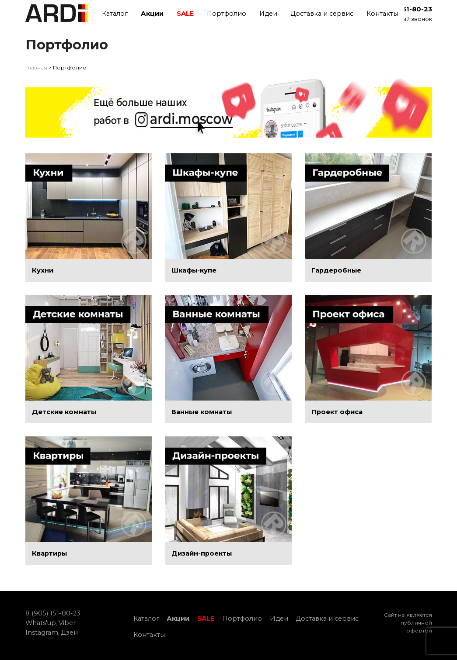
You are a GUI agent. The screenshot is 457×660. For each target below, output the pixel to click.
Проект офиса (337, 412)
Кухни (42, 270)
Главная (36, 67)
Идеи (268, 13)
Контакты (382, 13)
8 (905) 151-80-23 (52, 613)
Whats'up (40, 623)
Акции (152, 13)
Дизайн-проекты (201, 553)
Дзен (69, 632)
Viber (67, 623)
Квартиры (49, 553)
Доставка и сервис (321, 13)
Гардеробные (336, 270)
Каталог (115, 13)
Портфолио (226, 13)
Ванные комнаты (201, 412)
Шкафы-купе (193, 270)
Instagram (41, 632)
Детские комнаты (64, 412)
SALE (185, 13)
